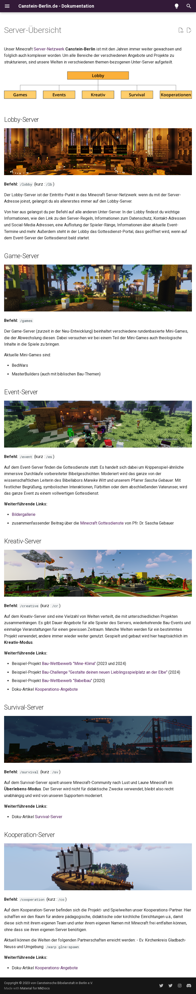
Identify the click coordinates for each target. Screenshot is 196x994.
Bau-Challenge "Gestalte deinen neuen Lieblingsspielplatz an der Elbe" (104, 672)
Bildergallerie (23, 514)
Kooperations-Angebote (56, 689)
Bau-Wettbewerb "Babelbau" (67, 680)
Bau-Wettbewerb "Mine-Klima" (69, 663)
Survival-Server (48, 816)
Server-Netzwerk (49, 49)
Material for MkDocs (35, 988)
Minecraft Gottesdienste (102, 523)
